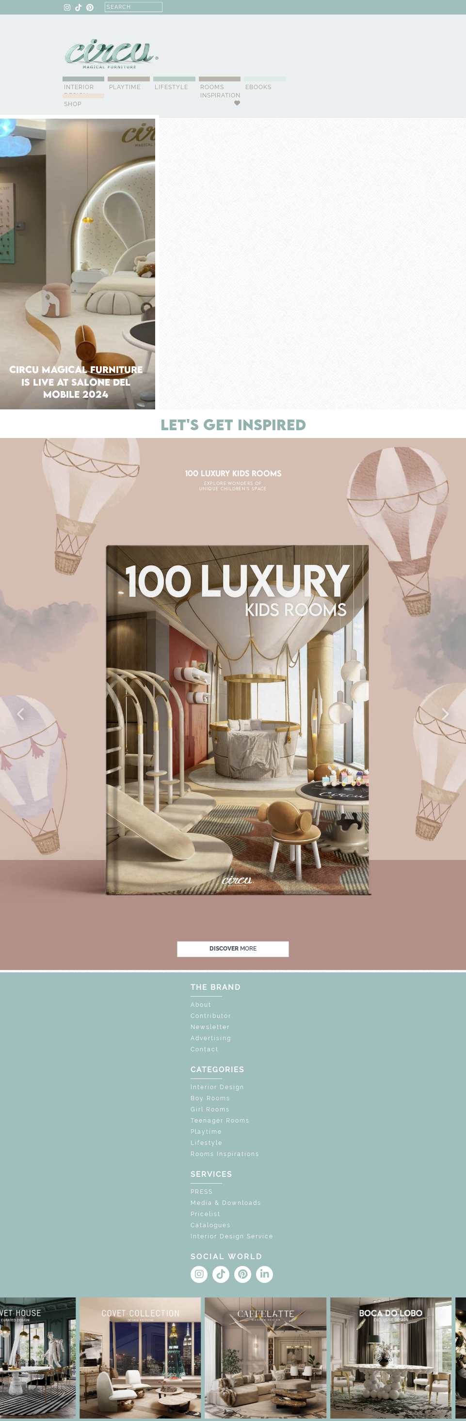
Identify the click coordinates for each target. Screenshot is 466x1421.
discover (233, 949)
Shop (72, 104)
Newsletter (210, 1027)
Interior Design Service (232, 1236)
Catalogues (211, 1225)
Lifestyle (171, 87)
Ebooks (258, 87)
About (201, 1004)
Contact (205, 1049)
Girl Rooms (210, 1109)
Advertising (211, 1038)
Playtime (125, 87)
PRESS (202, 1191)
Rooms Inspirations (225, 1154)
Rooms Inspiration (220, 91)
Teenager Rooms (220, 1120)
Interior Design (79, 91)
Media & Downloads (226, 1203)
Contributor (211, 1016)
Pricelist (206, 1214)
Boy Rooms (210, 1098)
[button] (21, 714)
